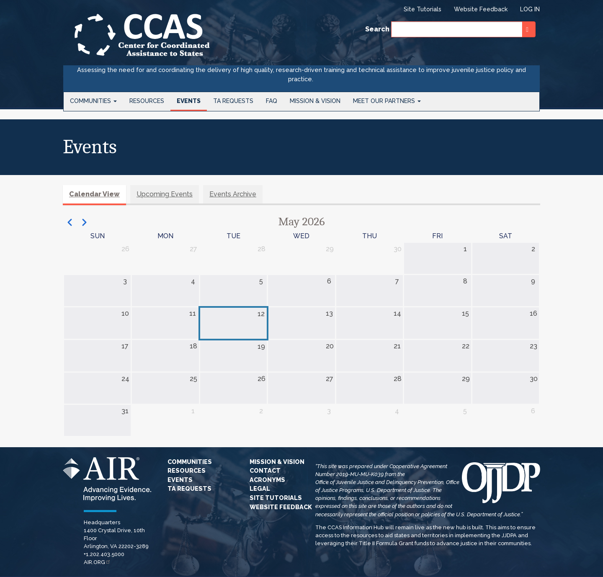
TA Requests (233, 101)
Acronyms (267, 479)
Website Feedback (481, 9)
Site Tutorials (422, 9)
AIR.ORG (97, 562)
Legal (260, 488)
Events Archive (232, 194)
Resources (146, 101)
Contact (265, 470)
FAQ (271, 101)
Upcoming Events (165, 194)
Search (377, 29)
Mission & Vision (315, 101)
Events (189, 101)
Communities (93, 101)
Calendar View (94, 194)
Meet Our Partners (387, 101)
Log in (530, 9)
